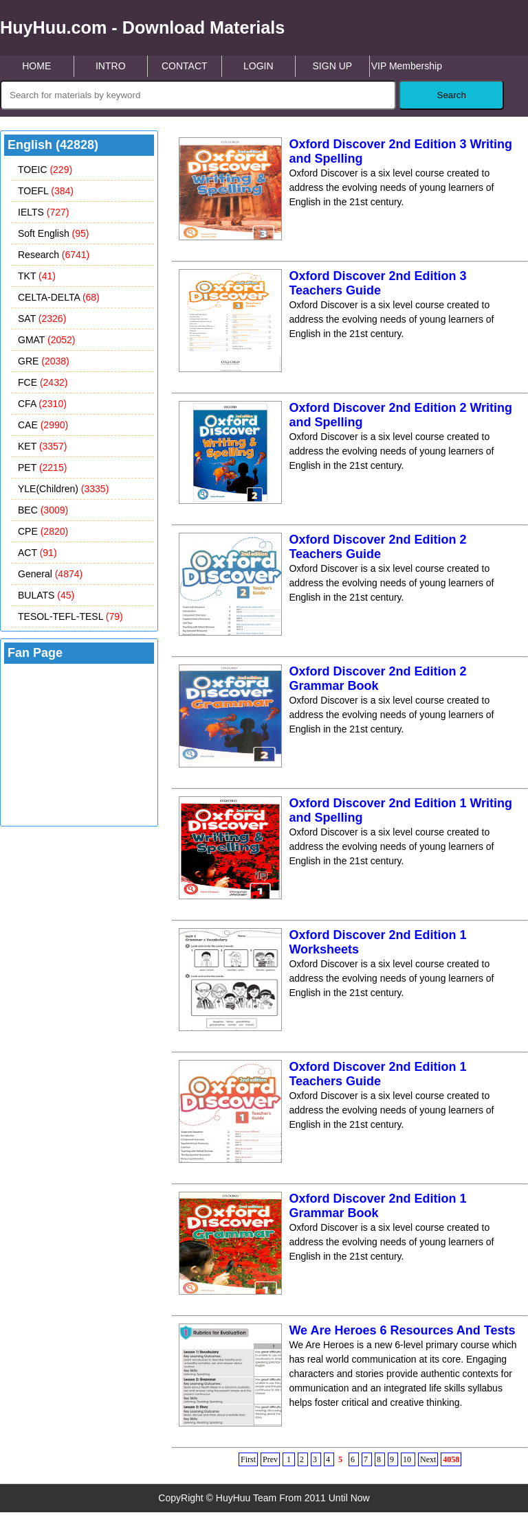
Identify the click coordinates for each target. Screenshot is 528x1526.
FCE (42, 382)
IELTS (43, 212)
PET (42, 467)
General (50, 573)
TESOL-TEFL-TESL (70, 616)
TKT (37, 275)
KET (42, 446)
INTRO (111, 65)
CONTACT (185, 65)
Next (428, 1459)
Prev (270, 1459)
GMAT (47, 339)
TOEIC (45, 169)
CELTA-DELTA (59, 297)
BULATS (46, 595)
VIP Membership (406, 65)
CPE (43, 531)
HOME (36, 65)
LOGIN (258, 65)
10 (408, 1459)
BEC (43, 510)
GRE (43, 361)
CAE (43, 424)
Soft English (53, 233)
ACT (37, 552)
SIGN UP (333, 65)
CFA (42, 403)
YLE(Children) (63, 488)
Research (53, 254)
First (248, 1459)
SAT (42, 318)
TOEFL (46, 190)
